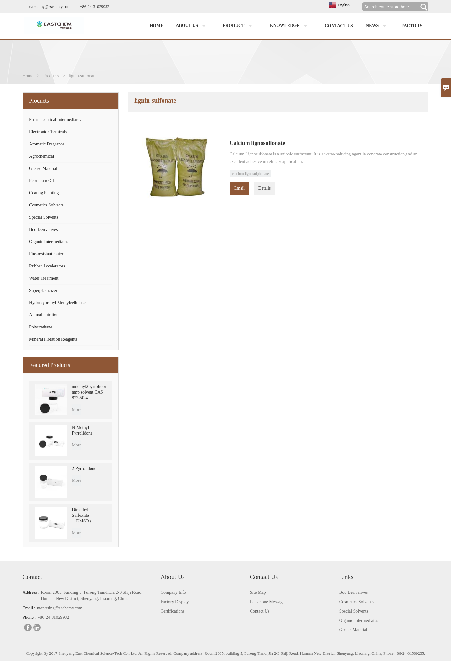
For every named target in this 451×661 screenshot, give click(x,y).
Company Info (173, 592)
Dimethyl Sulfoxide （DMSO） (82, 515)
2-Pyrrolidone (84, 468)
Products (51, 76)
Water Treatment (43, 278)
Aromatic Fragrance (46, 144)
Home (156, 25)
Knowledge (290, 26)
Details (264, 188)
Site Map (258, 592)
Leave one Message (267, 601)
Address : (31, 592)
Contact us (339, 25)
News (377, 26)
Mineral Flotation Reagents (53, 339)
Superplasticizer (43, 290)
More (76, 409)
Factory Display (175, 601)
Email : (29, 608)
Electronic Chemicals (48, 132)
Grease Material (43, 168)
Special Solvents (43, 217)
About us (192, 26)
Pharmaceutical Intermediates (55, 119)
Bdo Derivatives (43, 229)
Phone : (29, 617)
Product (239, 26)
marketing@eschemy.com (49, 6)
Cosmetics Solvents (46, 205)
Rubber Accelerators (47, 266)
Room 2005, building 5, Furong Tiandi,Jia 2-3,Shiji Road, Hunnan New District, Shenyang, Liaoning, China (91, 595)
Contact (32, 576)
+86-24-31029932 (94, 6)
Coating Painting (44, 193)
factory (412, 25)
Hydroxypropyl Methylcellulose (57, 302)
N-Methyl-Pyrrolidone (82, 430)
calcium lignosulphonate (250, 173)
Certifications (172, 611)
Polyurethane (40, 327)
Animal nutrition (44, 315)
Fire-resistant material (48, 254)
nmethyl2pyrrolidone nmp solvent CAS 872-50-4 (89, 392)
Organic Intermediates (48, 241)
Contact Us (260, 611)
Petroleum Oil (41, 180)
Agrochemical (41, 156)
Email (239, 188)
